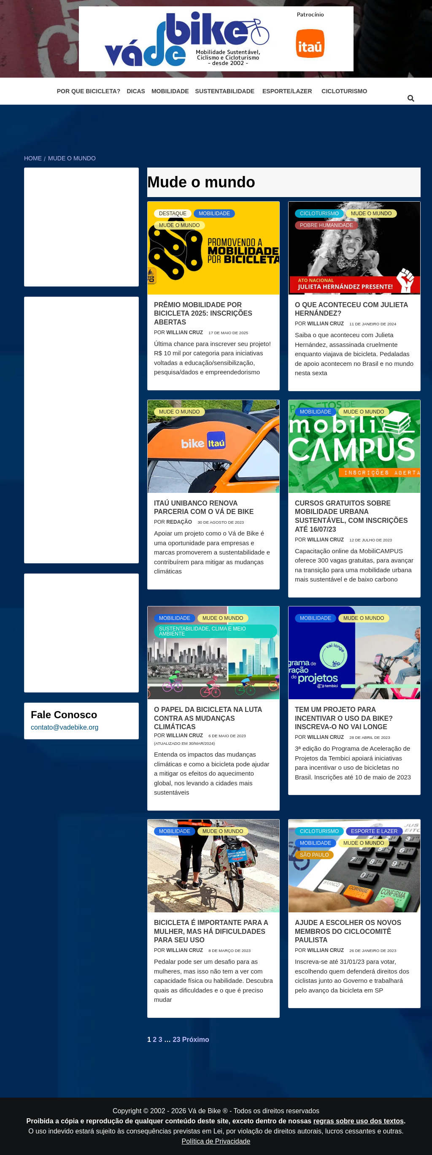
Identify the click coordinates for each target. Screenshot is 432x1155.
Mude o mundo (179, 225)
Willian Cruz (185, 332)
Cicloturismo (344, 91)
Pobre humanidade (326, 225)
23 (177, 1039)
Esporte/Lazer (287, 91)
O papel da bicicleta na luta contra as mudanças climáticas (208, 718)
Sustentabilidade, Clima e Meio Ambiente (202, 631)
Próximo (195, 1039)
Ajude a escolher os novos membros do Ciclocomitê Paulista (348, 931)
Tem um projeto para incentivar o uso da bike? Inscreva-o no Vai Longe (344, 718)
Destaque (172, 213)
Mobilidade (170, 91)
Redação (179, 522)
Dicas (136, 91)
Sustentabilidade (225, 91)
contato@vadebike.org (64, 727)
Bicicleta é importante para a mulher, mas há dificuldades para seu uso (211, 931)
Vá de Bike (204, 1110)
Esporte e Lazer (374, 831)
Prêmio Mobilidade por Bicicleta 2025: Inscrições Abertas (203, 313)
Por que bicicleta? (89, 91)
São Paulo (314, 855)
